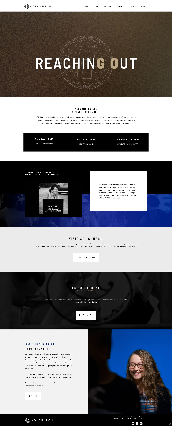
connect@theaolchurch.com (134, 418)
